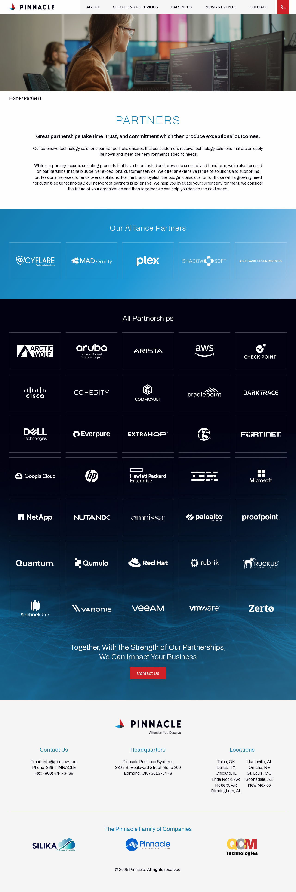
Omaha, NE (259, 767)
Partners (180, 7)
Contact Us (148, 673)
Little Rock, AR (226, 779)
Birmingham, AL (226, 791)
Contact (257, 7)
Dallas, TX (226, 767)
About (93, 7)
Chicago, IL (226, 773)
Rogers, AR (226, 785)
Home (15, 98)
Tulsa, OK (226, 761)
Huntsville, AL (259, 761)
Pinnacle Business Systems (148, 761)
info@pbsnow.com (60, 761)
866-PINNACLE (61, 767)
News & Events (219, 7)
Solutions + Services (134, 7)
